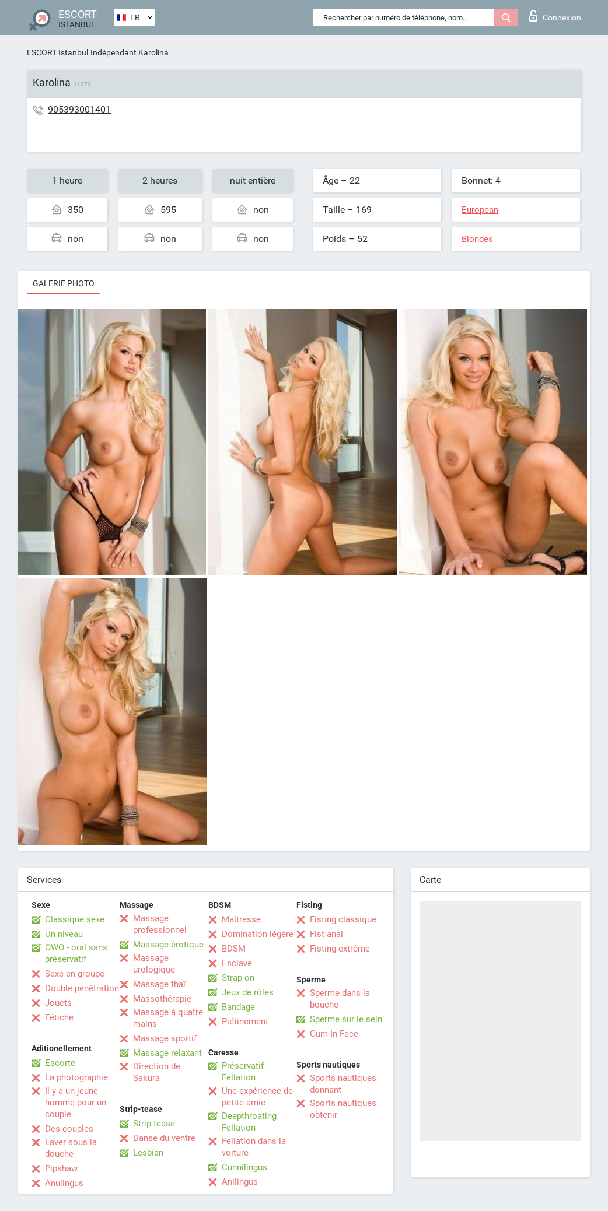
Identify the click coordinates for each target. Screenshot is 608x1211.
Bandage (238, 1007)
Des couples (69, 1129)
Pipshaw (61, 1168)
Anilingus (240, 1182)
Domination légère (257, 934)
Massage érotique (168, 944)
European (480, 210)
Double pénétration (82, 988)
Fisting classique (343, 919)
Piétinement (245, 1021)
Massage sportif (165, 1038)
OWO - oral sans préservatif (76, 953)
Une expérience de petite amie (257, 1097)
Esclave (237, 963)
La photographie (76, 1077)
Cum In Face (334, 1034)
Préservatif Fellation (243, 1072)
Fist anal (326, 934)
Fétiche (59, 1017)
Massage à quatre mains (168, 1018)
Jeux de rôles (248, 992)
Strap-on (238, 978)
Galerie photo (64, 283)
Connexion (555, 15)
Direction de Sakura (156, 1072)
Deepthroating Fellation (249, 1122)
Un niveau (64, 934)
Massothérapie (162, 999)
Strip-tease (154, 1123)
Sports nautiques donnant (343, 1084)
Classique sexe (74, 919)
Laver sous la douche (71, 1148)
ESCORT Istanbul (57, 52)
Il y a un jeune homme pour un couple (75, 1102)
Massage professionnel (160, 924)
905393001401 (79, 109)
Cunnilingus (244, 1167)
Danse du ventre (164, 1138)
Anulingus (64, 1183)
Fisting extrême (340, 948)
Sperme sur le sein (346, 1019)
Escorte (60, 1063)
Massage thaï (159, 984)
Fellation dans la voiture (254, 1147)
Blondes (477, 239)
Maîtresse (241, 919)
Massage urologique (154, 964)
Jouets (58, 1003)
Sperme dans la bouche (340, 999)
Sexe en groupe (74, 973)
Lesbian (148, 1152)
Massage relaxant (167, 1053)
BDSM (234, 948)
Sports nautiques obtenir (343, 1109)
